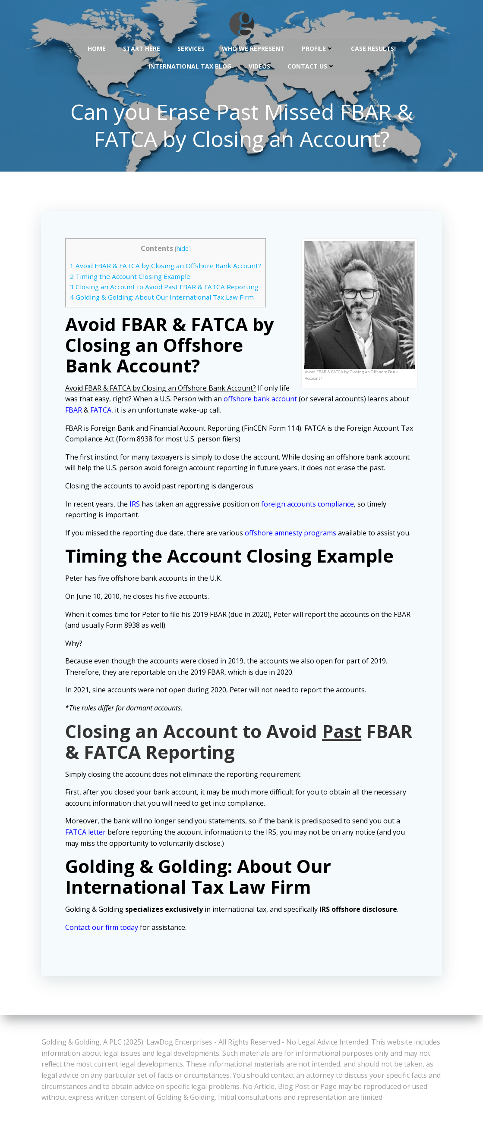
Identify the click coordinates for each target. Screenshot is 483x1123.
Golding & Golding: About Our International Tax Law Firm (164, 298)
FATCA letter (87, 833)
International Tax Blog (189, 65)
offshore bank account (273, 400)
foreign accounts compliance (309, 505)
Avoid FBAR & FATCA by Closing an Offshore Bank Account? (167, 267)
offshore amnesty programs (292, 534)
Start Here (141, 48)
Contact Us (311, 65)
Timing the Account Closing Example (132, 277)
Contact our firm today (103, 928)
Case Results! (373, 48)
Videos (259, 65)
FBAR (96, 411)
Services (191, 48)
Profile (318, 48)
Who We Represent (253, 48)
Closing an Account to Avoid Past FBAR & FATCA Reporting (166, 288)
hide (184, 250)
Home (97, 48)
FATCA (123, 411)
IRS (136, 505)
